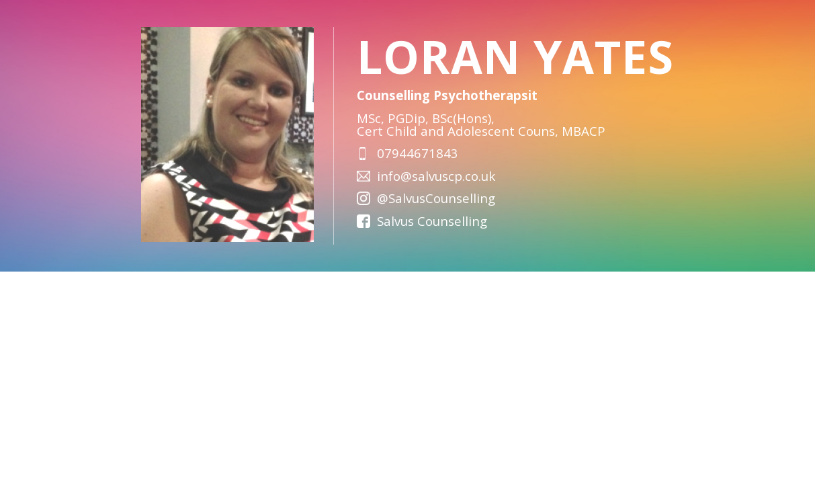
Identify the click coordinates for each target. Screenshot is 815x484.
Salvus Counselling (432, 220)
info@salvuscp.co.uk (436, 175)
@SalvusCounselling (436, 198)
